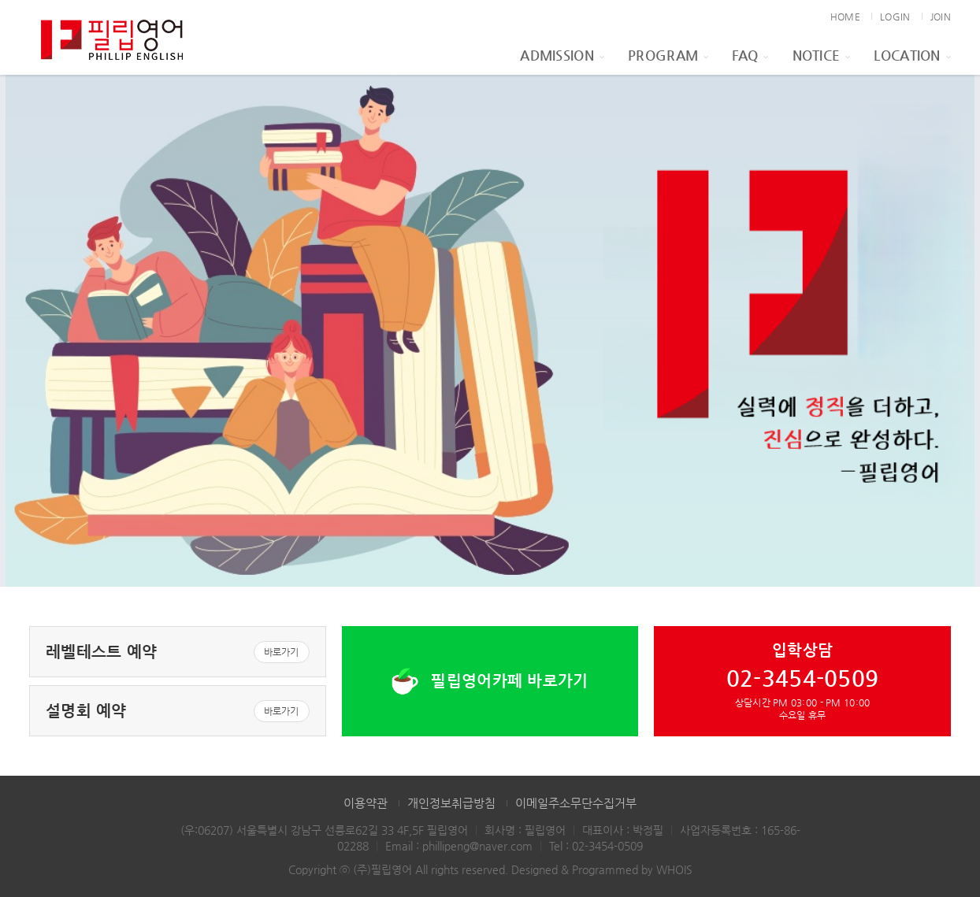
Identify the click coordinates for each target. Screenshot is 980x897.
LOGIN (895, 16)
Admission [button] (562, 55)
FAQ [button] (750, 55)
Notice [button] (822, 55)
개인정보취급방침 (451, 803)
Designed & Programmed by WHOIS (601, 869)
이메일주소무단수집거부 (576, 803)
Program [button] (668, 55)
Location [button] (912, 55)
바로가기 (281, 652)
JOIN (940, 16)
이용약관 (365, 803)
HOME (845, 16)
